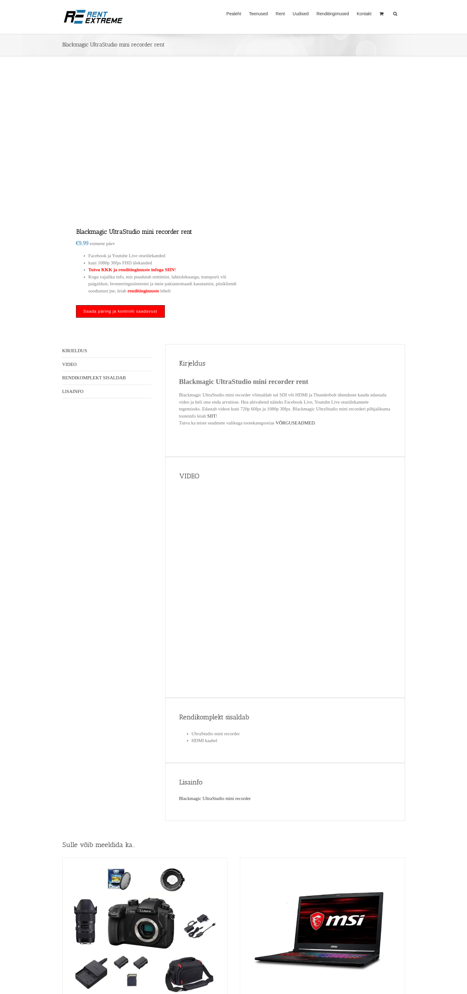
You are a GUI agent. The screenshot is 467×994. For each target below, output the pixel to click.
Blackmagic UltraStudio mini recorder (215, 798)
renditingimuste (143, 290)
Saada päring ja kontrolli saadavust (120, 311)
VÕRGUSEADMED (295, 422)
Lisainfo (72, 391)
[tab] (106, 351)
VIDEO (69, 364)
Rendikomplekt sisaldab (94, 377)
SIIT (211, 416)
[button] (395, 13)
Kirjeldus (74, 350)
